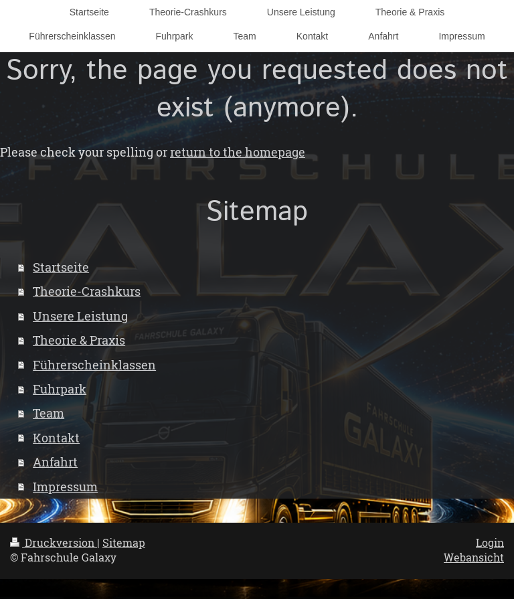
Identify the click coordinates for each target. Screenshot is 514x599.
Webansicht (474, 557)
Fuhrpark (59, 389)
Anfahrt (55, 462)
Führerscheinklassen (94, 365)
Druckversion (53, 542)
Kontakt (56, 438)
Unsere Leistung (80, 316)
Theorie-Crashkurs (87, 291)
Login (490, 542)
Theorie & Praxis (79, 340)
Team (48, 413)
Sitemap (123, 542)
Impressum (65, 487)
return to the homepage (237, 152)
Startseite (61, 267)
